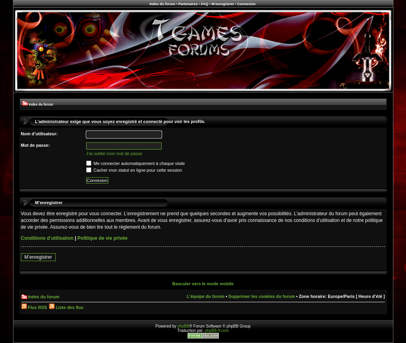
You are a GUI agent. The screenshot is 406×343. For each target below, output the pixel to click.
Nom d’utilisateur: (39, 133)
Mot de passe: (35, 145)
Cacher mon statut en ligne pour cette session (134, 170)
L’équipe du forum (206, 296)
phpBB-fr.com (217, 330)
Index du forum (162, 4)
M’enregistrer (222, 4)
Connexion (246, 4)
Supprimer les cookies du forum (261, 296)
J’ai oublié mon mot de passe (114, 153)
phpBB (183, 326)
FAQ (204, 4)
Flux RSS (34, 307)
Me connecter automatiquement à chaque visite (135, 163)
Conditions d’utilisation (47, 238)
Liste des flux (66, 307)
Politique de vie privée (102, 238)
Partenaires (188, 4)
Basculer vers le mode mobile (203, 283)
